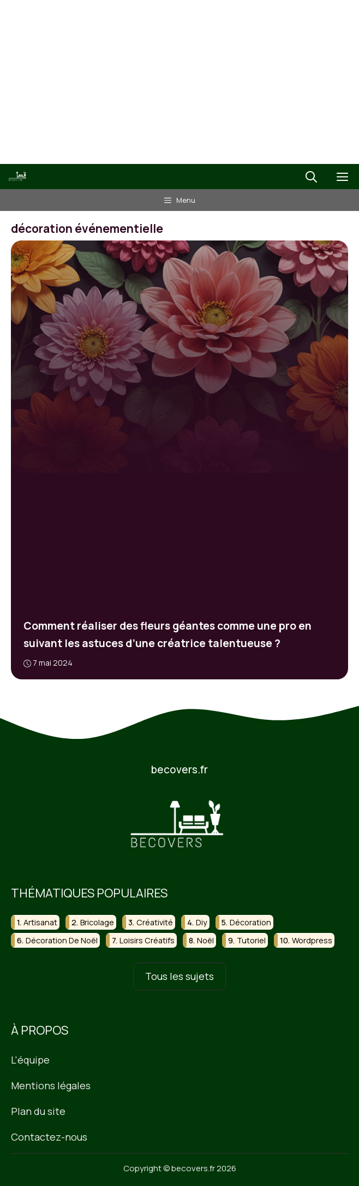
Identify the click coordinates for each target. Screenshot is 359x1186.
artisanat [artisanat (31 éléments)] (40, 922)
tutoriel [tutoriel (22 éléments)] (251, 941)
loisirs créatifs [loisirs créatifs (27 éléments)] (147, 941)
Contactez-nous (49, 1136)
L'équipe (30, 1060)
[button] (311, 176)
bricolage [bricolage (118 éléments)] (97, 922)
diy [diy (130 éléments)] (201, 922)
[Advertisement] (179, 81)
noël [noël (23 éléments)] (205, 941)
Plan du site (38, 1111)
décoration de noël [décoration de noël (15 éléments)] (62, 941)
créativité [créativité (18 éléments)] (154, 922)
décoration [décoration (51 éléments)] (250, 922)
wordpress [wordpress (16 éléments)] (312, 941)
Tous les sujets (179, 976)
